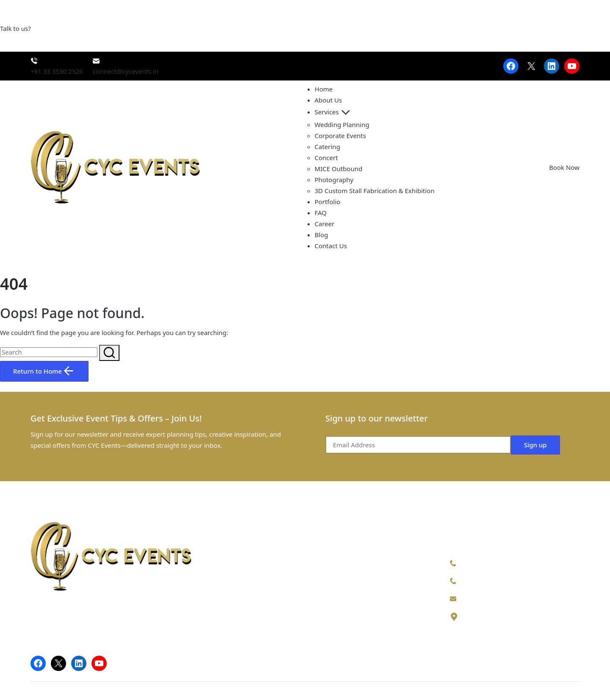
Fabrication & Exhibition (345, 628)
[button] (109, 353)
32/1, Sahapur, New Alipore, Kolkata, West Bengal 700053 (514, 621)
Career (325, 223)
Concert (326, 157)
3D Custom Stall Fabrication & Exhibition (375, 190)
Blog (321, 234)
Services (333, 112)
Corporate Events (340, 135)
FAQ (321, 212)
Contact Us (331, 245)
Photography (334, 179)
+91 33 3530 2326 (486, 580)
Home (324, 89)
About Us (328, 100)
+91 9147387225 (484, 562)
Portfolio (328, 201)
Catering (327, 146)
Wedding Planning (342, 124)
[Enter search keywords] (48, 352)
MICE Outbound (339, 168)
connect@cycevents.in (492, 598)
